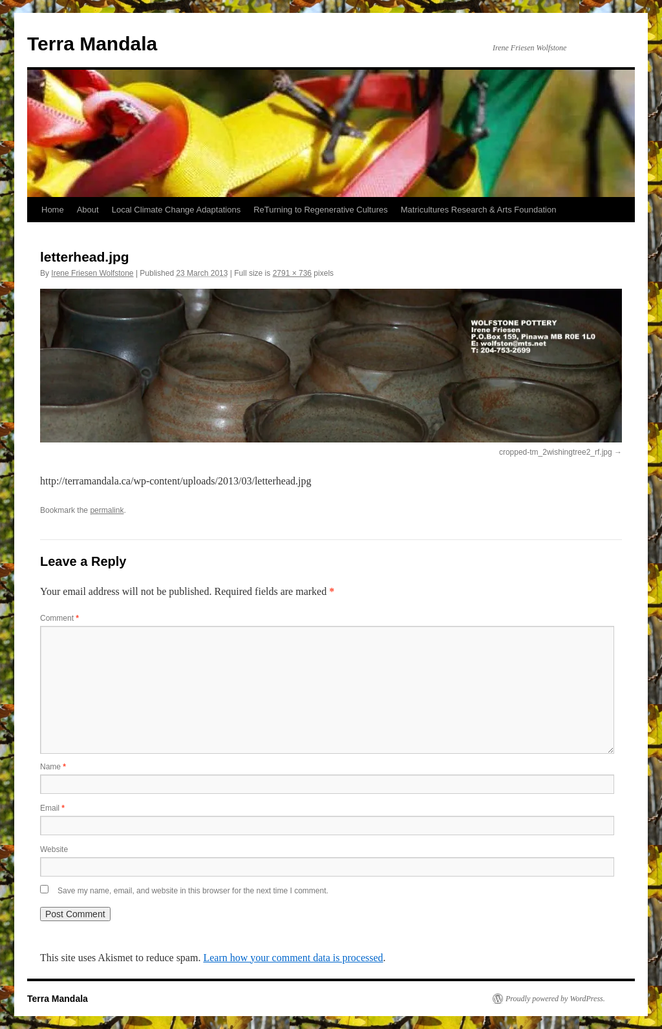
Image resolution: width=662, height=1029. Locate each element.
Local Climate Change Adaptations (176, 209)
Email (52, 808)
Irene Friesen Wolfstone (92, 273)
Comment (59, 618)
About (88, 209)
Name (53, 766)
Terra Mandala (92, 43)
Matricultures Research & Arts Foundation (479, 209)
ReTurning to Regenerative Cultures (320, 209)
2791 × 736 (292, 273)
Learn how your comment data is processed (293, 957)
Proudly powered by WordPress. (555, 998)
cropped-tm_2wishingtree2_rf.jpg (555, 452)
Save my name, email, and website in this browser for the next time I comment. (193, 890)
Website (54, 849)
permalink (106, 510)
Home (52, 209)
